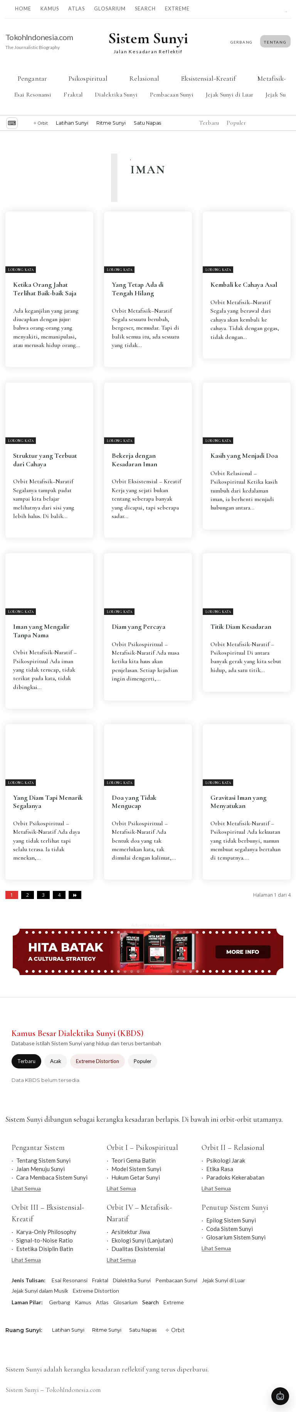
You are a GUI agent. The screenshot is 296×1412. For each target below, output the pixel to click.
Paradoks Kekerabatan (235, 1177)
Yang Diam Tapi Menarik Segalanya (48, 801)
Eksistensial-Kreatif (208, 78)
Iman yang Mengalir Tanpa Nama (41, 630)
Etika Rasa (219, 1168)
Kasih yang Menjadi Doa (244, 455)
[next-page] (75, 895)
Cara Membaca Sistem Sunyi (51, 1177)
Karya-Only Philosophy (46, 1231)
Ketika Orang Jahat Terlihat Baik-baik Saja (44, 288)
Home (23, 9)
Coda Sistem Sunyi (229, 1228)
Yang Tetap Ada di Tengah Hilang (137, 288)
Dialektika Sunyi (116, 94)
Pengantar (32, 78)
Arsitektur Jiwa (130, 1231)
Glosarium (110, 9)
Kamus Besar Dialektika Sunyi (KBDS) (77, 1033)
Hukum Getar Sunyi (135, 1177)
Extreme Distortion (97, 1061)
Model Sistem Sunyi (136, 1168)
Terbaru (26, 1061)
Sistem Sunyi (22, 1390)
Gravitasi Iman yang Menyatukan (238, 801)
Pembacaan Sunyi (172, 94)
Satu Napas (147, 123)
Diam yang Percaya (138, 626)
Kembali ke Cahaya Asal (243, 284)
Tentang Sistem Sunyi (43, 1160)
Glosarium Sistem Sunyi (236, 1237)
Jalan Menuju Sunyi (40, 1168)
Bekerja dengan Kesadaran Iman (134, 459)
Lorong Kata (21, 270)
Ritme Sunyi (111, 123)
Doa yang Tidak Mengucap (134, 801)
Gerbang (59, 1302)
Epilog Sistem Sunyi (231, 1220)
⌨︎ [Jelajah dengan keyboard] (12, 123)
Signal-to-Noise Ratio (44, 1240)
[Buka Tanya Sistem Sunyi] (280, 1396)
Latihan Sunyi (72, 123)
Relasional (144, 78)
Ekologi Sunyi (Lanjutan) (142, 1240)
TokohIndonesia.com (39, 37)
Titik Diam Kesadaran (240, 626)
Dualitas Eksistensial (138, 1248)
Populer (142, 1061)
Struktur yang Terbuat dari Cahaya (45, 459)
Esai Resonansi (32, 94)
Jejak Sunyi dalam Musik (40, 1290)
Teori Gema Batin (133, 1160)
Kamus (49, 9)
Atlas (76, 9)
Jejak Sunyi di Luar (229, 94)
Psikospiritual (88, 78)
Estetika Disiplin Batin (44, 1248)
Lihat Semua (26, 1188)
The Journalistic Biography (32, 47)
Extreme (177, 9)
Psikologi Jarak (225, 1160)
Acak (55, 1061)
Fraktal (73, 94)
